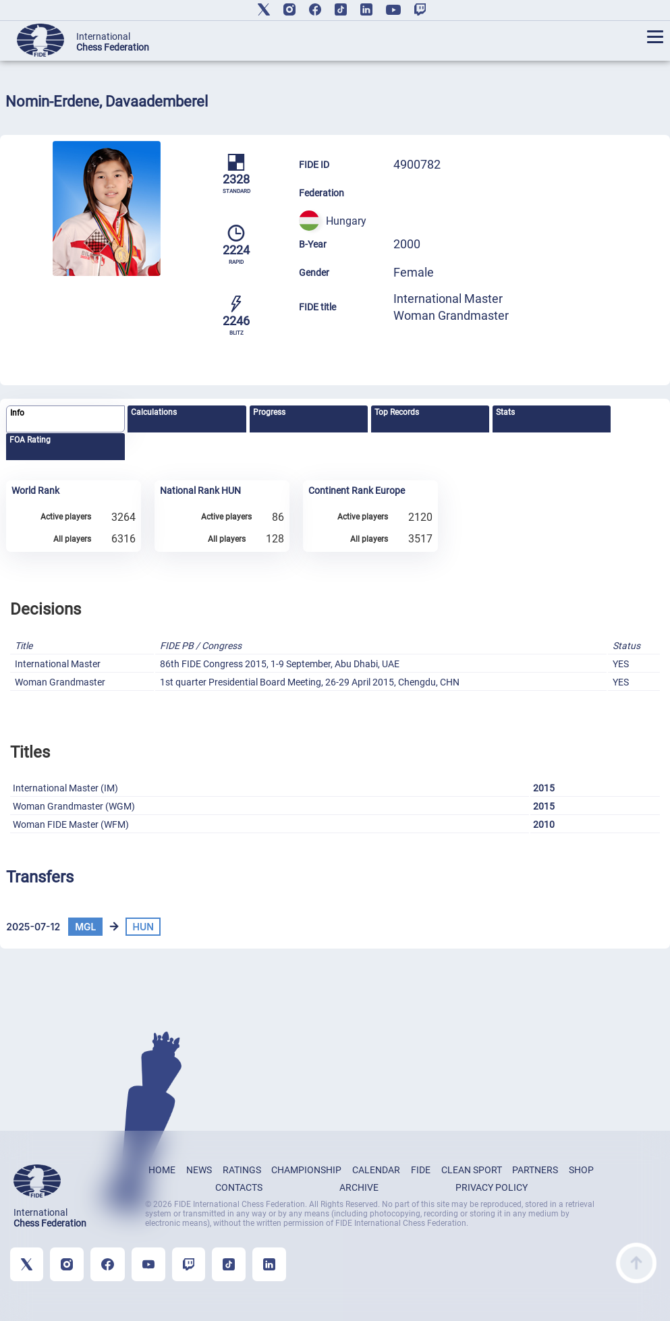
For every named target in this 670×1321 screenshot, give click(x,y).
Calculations (154, 412)
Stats (505, 412)
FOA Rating (30, 440)
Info (17, 413)
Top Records (396, 412)
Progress (269, 412)
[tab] (65, 419)
